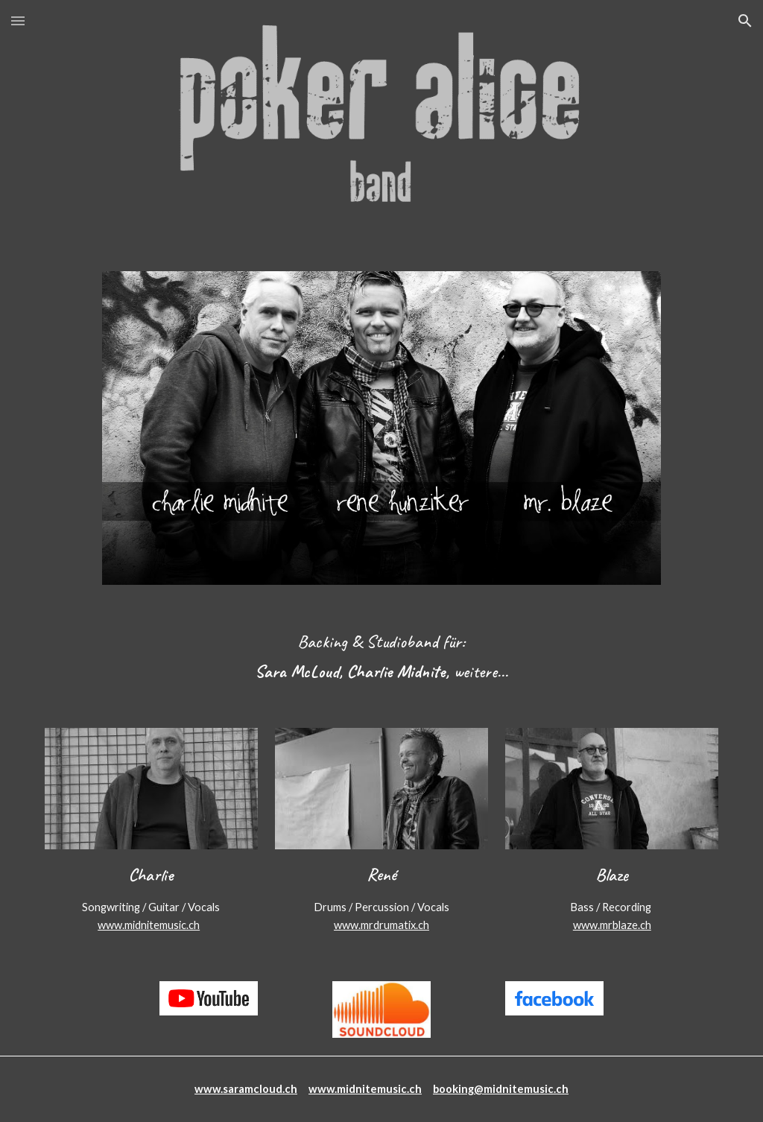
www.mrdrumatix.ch (381, 925)
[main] (381, 656)
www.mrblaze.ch (612, 925)
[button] (18, 20)
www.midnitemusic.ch (149, 925)
